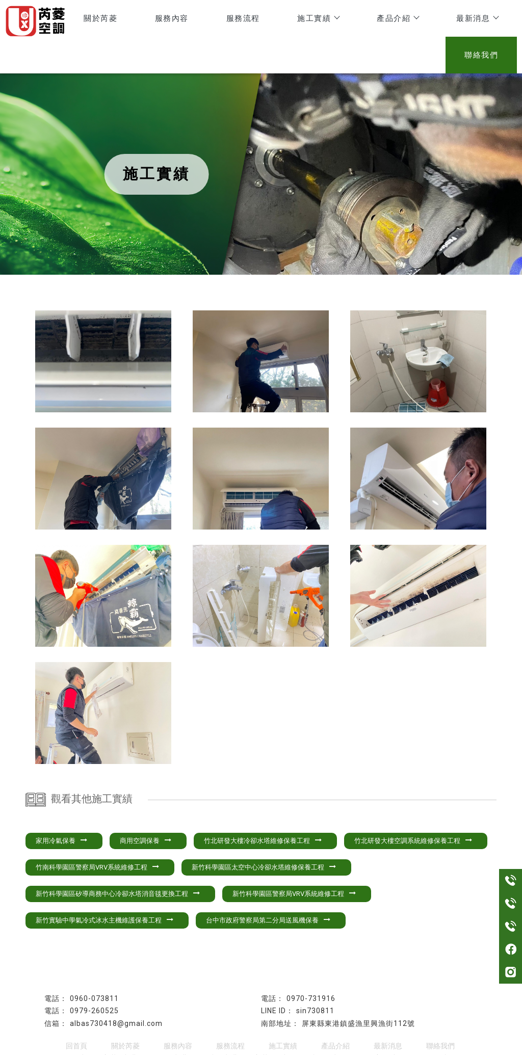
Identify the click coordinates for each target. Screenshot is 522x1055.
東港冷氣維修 (145, 1025)
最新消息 (416, 19)
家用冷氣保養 (61, 807)
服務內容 (139, 19)
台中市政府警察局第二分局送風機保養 (268, 887)
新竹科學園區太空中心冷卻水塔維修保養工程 (264, 834)
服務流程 (203, 19)
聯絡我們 (485, 19)
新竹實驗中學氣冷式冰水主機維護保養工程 (104, 887)
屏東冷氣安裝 (94, 1025)
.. (296, 1046)
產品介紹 (344, 19)
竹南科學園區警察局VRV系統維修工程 (97, 834)
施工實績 (272, 19)
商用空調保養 (145, 807)
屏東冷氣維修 (347, 1025)
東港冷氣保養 (195, 1025)
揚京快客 (227, 1046)
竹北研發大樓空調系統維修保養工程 (413, 807)
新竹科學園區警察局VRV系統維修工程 (294, 860)
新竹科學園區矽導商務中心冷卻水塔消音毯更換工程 (118, 860)
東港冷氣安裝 (246, 1025)
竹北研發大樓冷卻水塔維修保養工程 (263, 807)
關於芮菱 (75, 19)
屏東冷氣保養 (296, 1025)
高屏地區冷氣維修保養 (412, 1025)
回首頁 (76, 1013)
